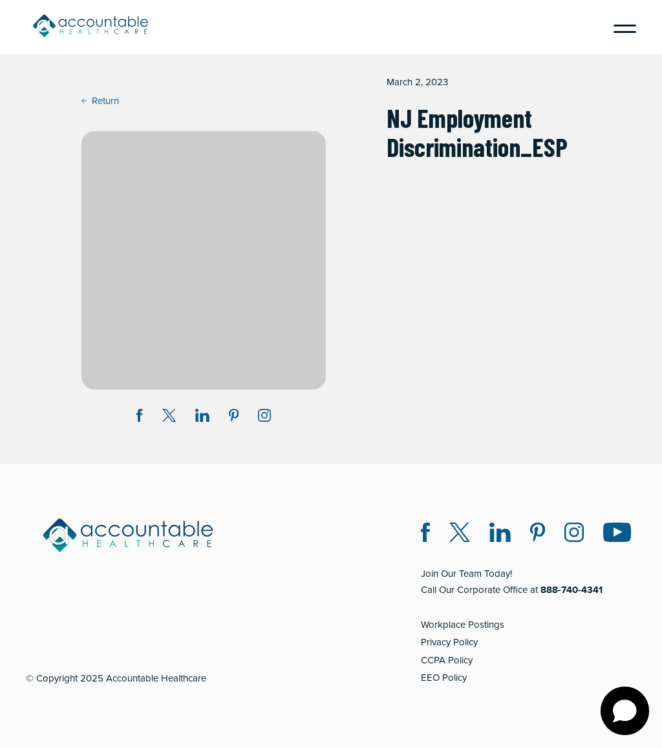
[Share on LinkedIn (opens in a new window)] (202, 417)
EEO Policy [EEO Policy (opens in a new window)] (444, 677)
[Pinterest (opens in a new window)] (537, 534)
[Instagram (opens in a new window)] (264, 417)
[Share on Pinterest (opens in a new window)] (234, 417)
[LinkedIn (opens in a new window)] (500, 534)
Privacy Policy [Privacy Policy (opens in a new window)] (449, 642)
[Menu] (620, 27)
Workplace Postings (462, 625)
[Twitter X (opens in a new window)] (459, 534)
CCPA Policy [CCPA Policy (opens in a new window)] (447, 660)
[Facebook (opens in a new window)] (425, 534)
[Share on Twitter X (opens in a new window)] (169, 417)
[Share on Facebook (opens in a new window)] (139, 417)
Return (100, 101)
